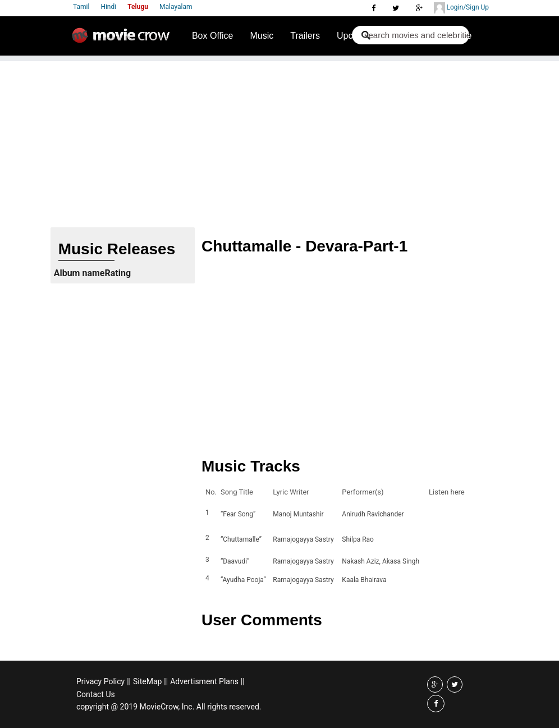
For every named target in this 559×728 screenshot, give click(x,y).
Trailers (305, 35)
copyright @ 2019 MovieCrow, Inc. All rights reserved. (169, 706)
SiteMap (147, 681)
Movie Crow (123, 40)
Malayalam (175, 7)
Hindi (108, 7)
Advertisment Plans (204, 681)
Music (261, 35)
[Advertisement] (279, 139)
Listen (440, 514)
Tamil (81, 7)
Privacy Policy (100, 681)
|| (129, 681)
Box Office (212, 35)
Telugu (137, 7)
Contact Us (95, 694)
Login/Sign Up (461, 7)
